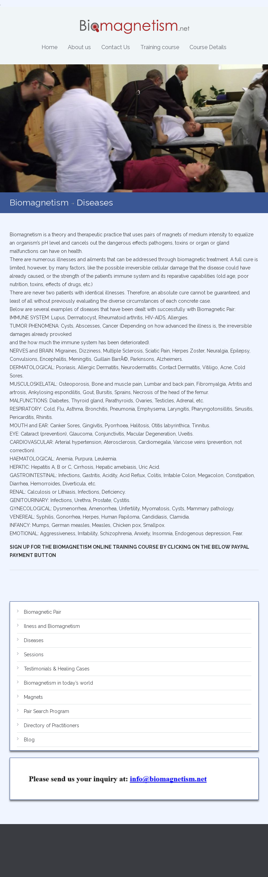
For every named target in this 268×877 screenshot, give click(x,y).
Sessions (34, 654)
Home (49, 47)
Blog (29, 739)
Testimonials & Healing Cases (57, 669)
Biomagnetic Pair (42, 612)
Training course (159, 47)
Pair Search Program (46, 711)
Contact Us (115, 47)
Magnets (33, 697)
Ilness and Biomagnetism (52, 626)
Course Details (208, 47)
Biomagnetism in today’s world (58, 683)
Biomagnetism (39, 202)
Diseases (34, 640)
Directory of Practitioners (51, 725)
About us (79, 47)
